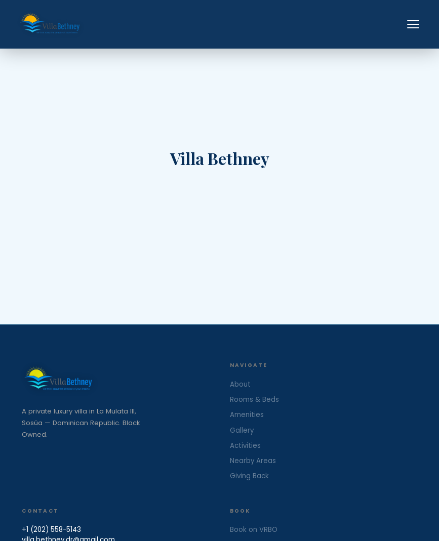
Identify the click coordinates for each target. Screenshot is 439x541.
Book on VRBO (253, 529)
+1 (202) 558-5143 (51, 529)
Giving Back (249, 476)
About (240, 384)
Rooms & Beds (254, 399)
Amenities (247, 415)
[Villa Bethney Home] (115, 379)
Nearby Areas (253, 461)
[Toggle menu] (413, 24)
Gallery (242, 430)
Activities (245, 445)
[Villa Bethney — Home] (50, 24)
